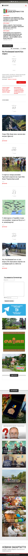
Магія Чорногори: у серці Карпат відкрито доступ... (14, 493)
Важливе (5, 504)
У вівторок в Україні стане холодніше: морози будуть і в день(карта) (13, 220)
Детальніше (5, 140)
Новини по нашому (12, 79)
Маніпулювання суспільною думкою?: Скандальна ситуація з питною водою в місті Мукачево (19, 90)
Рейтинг (23, 48)
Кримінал (5, 462)
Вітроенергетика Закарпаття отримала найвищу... (13, 451)
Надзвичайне (6, 477)
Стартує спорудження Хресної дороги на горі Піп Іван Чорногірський (13, 176)
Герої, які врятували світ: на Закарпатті (12, 419)
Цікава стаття (21, 82)
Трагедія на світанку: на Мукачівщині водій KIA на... (12, 480)
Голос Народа (6, 433)
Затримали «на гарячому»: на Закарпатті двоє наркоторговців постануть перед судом (13, 19)
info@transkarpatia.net (6, 551)
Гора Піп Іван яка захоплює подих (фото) (13, 135)
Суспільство (6, 418)
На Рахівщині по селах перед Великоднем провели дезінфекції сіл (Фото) (13, 261)
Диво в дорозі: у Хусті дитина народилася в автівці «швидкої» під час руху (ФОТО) (13, 26)
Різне (4, 531)
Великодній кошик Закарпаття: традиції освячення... (14, 507)
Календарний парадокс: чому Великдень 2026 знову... (13, 520)
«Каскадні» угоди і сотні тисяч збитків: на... (13, 464)
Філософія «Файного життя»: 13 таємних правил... (14, 533)
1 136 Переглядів (15, 48)
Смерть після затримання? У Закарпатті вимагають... (13, 435)
